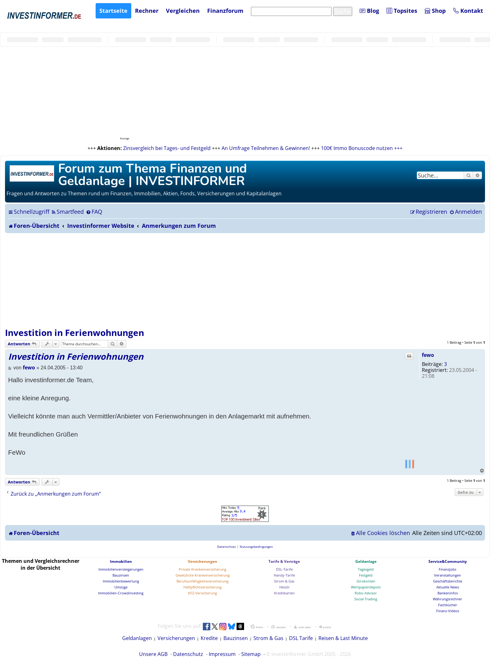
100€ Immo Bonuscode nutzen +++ (361, 148)
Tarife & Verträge (284, 561)
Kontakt (468, 10)
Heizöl (284, 587)
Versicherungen (202, 561)
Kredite (209, 638)
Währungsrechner (447, 599)
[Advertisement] (245, 280)
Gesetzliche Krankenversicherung (203, 575)
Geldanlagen (137, 638)
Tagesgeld (366, 569)
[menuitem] (67, 211)
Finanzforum (225, 10)
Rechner (146, 10)
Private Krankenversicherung (202, 569)
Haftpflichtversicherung (202, 587)
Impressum (222, 654)
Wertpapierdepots (366, 587)
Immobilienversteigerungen (120, 569)
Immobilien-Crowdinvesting (120, 593)
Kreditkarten (284, 593)
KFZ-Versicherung (202, 593)
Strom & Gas (284, 581)
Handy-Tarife (284, 575)
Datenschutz (188, 654)
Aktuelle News (447, 587)
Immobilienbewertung (121, 581)
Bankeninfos (448, 593)
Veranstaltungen (447, 575)
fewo (428, 355)
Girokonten (366, 581)
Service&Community (447, 561)
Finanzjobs (447, 569)
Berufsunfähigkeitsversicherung (202, 581)
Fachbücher (447, 604)
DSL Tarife (301, 638)
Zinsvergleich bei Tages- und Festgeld (167, 148)
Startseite (113, 10)
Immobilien (121, 561)
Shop (435, 10)
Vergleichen (183, 10)
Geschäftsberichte (447, 581)
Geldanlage (366, 561)
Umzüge (121, 587)
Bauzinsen (120, 575)
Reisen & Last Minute (343, 638)
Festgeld (365, 575)
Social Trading (365, 599)
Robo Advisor (366, 593)
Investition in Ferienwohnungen (74, 332)
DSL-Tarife (284, 569)
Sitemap (251, 654)
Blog (369, 10)
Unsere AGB (153, 654)
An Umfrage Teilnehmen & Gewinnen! (266, 148)
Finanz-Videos (447, 610)
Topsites (402, 10)
